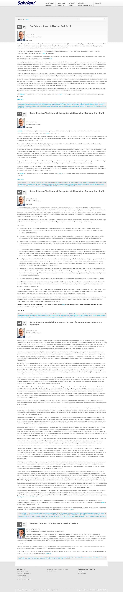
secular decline (37, 557)
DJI (42, 516)
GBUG (94, 516)
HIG (59, 558)
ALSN (62, 558)
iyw (95, 106)
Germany (56, 184)
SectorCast (79, 514)
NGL (75, 313)
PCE (62, 513)
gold (51, 514)
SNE (44, 558)
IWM (91, 106)
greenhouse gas (58, 104)
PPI (59, 513)
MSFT (47, 558)
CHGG (19, 558)
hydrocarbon (50, 103)
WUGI (44, 518)
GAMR (19, 518)
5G (66, 557)
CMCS (50, 558)
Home (27, 19)
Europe (77, 104)
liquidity (26, 514)
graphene (27, 106)
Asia (59, 315)
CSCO (56, 558)
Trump (80, 513)
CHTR (53, 558)
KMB (81, 557)
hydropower (90, 103)
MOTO (29, 518)
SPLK (41, 558)
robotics (96, 104)
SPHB (80, 516)
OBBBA (64, 104)
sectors (45, 103)
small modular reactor (30, 104)
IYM (21, 107)
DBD (35, 558)
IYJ (96, 106)
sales (45, 557)
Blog (52, 590)
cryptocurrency (21, 106)
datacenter (82, 104)
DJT (40, 516)
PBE (50, 518)
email (60, 94)
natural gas (61, 103)
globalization (31, 514)
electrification (102, 103)
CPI (57, 513)
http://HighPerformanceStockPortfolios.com (29, 497)
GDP (100, 513)
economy (37, 103)
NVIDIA (90, 315)
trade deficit (73, 513)
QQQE (88, 106)
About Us (23, 590)
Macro (42, 557)
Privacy (29, 590)
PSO (26, 558)
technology (43, 106)
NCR (33, 558)
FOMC (23, 514)
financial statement (54, 557)
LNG (70, 103)
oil (58, 103)
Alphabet (98, 315)
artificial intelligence (90, 104)
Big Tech (84, 514)
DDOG (38, 558)
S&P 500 (61, 514)
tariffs (78, 513)
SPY (83, 106)
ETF (31, 103)
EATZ (68, 518)
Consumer (61, 106)
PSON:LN (29, 558)
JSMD (41, 518)
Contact (56, 590)
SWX (94, 557)
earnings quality (89, 513)
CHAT (63, 518)
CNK (71, 557)
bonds (36, 513)
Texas (68, 104)
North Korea (63, 315)
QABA (58, 518)
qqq (80, 106)
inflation (54, 513)
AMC (69, 557)
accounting (31, 557)
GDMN (91, 516)
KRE (83, 516)
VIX (76, 514)
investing (41, 103)
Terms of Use (35, 590)
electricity (66, 103)
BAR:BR (77, 557)
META (68, 315)
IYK (102, 106)
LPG (72, 313)
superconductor (32, 106)
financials (48, 106)
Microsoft (71, 315)
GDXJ (104, 516)
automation (101, 104)
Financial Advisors (82, 573)
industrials (65, 106)
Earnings (48, 557)
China (74, 104)
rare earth (38, 106)
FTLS (77, 516)
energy (56, 106)
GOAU (87, 516)
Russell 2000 (72, 514)
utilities (73, 106)
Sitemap (47, 590)
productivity (95, 513)
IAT (85, 516)
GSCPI (69, 513)
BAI (52, 518)
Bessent (84, 513)
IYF (93, 106)
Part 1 (20, 131)
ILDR (61, 518)
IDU (19, 107)
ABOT (38, 518)
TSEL (32, 518)
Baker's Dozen (81, 571)
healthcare (52, 106)
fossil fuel (55, 103)
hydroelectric (95, 103)
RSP (85, 106)
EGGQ (97, 516)
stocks (33, 103)
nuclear (72, 103)
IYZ (98, 106)
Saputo (96, 557)
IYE (23, 107)
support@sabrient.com (25, 579)
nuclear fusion (45, 104)
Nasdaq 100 (66, 514)
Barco (74, 557)
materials (77, 106)
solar (86, 103)
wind (84, 103)
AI (85, 104)
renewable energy (78, 103)
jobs (44, 513)
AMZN (22, 558)
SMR (24, 104)
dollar (49, 514)
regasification (26, 315)
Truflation (65, 513)
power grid (20, 104)
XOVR (47, 518)
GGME (26, 518)
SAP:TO (100, 557)
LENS (55, 518)
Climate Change (51, 104)
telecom (69, 106)
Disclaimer (41, 590)
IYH (105, 106)
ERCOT (71, 104)
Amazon (94, 315)
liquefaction (20, 315)
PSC (35, 518)
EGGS (101, 516)
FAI (66, 518)
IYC (101, 106)
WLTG (22, 518)
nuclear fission (38, 104)
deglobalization (37, 514)
